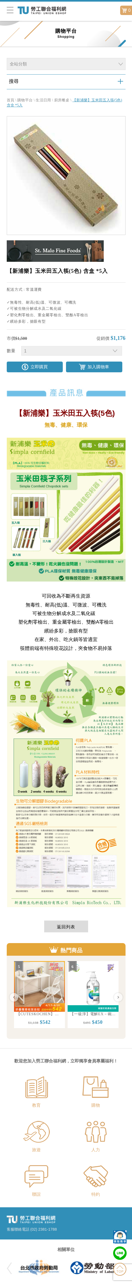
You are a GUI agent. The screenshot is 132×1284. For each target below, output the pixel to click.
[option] (39, 994)
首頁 (11, 100)
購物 (95, 1105)
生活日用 (43, 100)
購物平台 (25, 100)
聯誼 (36, 1194)
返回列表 (66, 927)
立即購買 (39, 367)
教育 (36, 1105)
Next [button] (118, 997)
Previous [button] (14, 997)
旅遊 (36, 1149)
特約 (95, 1194)
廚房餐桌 (62, 100)
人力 (95, 1149)
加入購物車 (98, 367)
